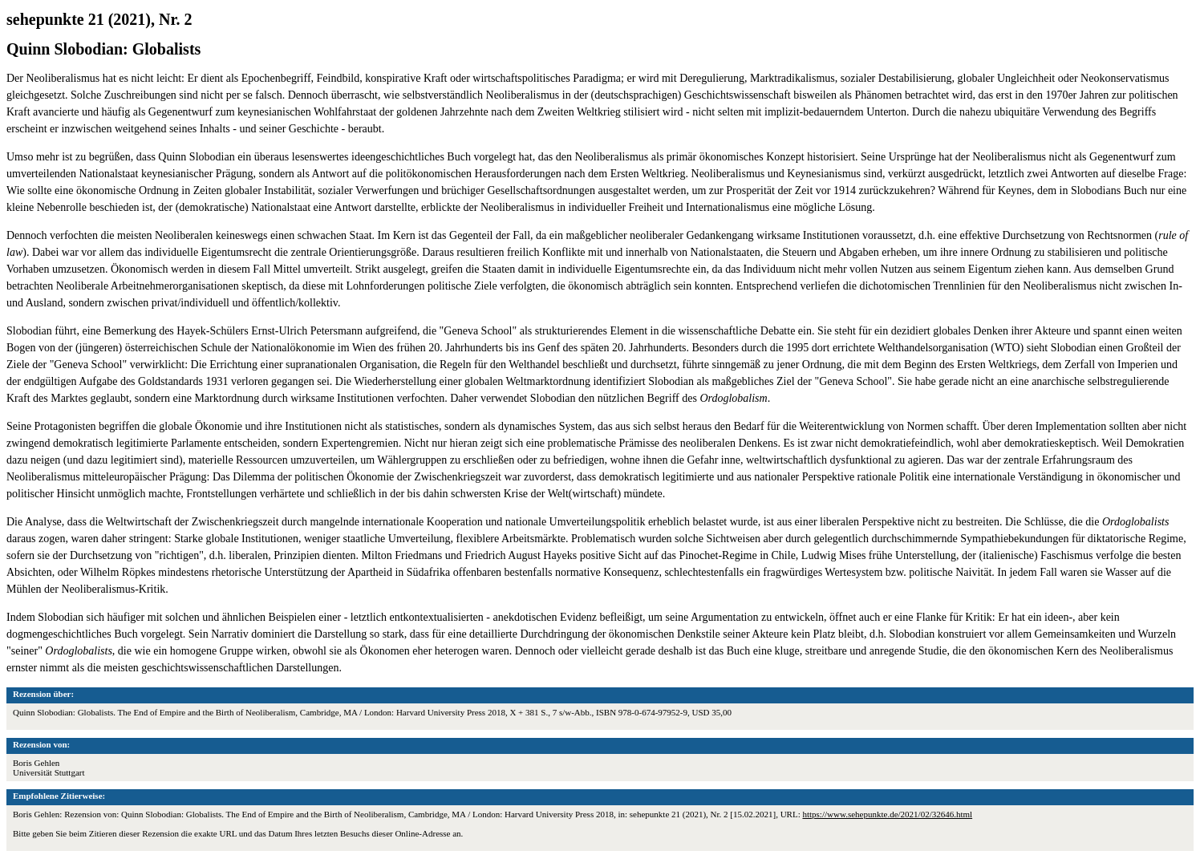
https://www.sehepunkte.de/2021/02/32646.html (887, 814)
